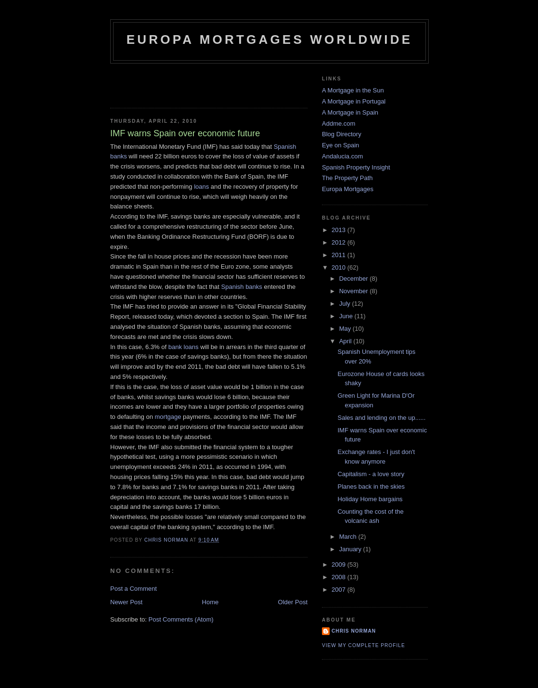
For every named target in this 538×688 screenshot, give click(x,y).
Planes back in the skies (370, 486)
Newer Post (126, 602)
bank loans (184, 346)
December (354, 278)
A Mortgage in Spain (350, 112)
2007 (339, 589)
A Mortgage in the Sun (353, 90)
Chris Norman (354, 631)
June (347, 316)
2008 (339, 577)
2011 (339, 255)
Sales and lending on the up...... (381, 417)
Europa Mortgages (347, 189)
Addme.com (338, 123)
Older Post (292, 602)
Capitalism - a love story (370, 474)
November (354, 291)
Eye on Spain (340, 145)
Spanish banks (242, 286)
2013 (339, 230)
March (349, 536)
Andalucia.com (342, 156)
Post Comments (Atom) (181, 619)
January (351, 549)
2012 (339, 242)
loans (201, 186)
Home (210, 602)
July (345, 303)
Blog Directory (341, 134)
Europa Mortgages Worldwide (270, 39)
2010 (339, 267)
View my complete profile (363, 645)
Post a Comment (133, 588)
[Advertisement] (166, 82)
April (346, 341)
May (346, 328)
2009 (339, 564)
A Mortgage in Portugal (353, 101)
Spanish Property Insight (356, 167)
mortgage (168, 416)
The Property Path (347, 178)
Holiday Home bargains (369, 499)
